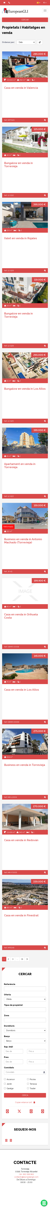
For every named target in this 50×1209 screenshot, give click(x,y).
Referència (9, 984)
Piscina (33, 1079)
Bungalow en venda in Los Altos (25, 388)
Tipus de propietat (13, 1005)
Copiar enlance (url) (23, 1102)
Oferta (7, 995)
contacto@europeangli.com (26, 1177)
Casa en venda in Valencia (21, 87)
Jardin (9, 1084)
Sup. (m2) (8, 1047)
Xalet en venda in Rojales (20, 238)
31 (22, 959)
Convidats (9, 1068)
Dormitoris (9, 1026)
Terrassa (33, 1084)
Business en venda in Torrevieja (24, 765)
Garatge (10, 1088)
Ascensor (11, 1079)
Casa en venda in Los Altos (21, 689)
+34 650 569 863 (26, 1174)
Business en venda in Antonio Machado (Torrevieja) (23, 541)
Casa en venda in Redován (21, 840)
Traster (33, 1088)
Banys (7, 1036)
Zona (6, 1015)
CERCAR (25, 20)
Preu (6, 1057)
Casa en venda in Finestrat (21, 915)
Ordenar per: (8, 42)
